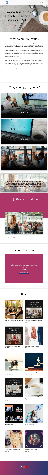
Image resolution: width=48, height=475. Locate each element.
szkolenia (7, 473)
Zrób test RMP (11, 237)
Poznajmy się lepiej (12, 68)
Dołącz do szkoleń (12, 208)
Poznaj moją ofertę (13, 25)
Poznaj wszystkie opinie (24, 272)
